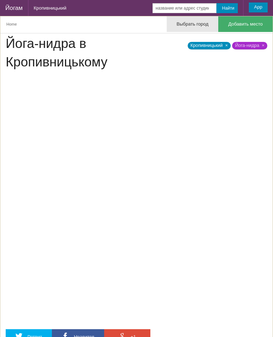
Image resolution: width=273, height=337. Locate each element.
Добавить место (245, 24)
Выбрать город (192, 24)
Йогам (14, 8)
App (258, 7)
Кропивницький (50, 8)
